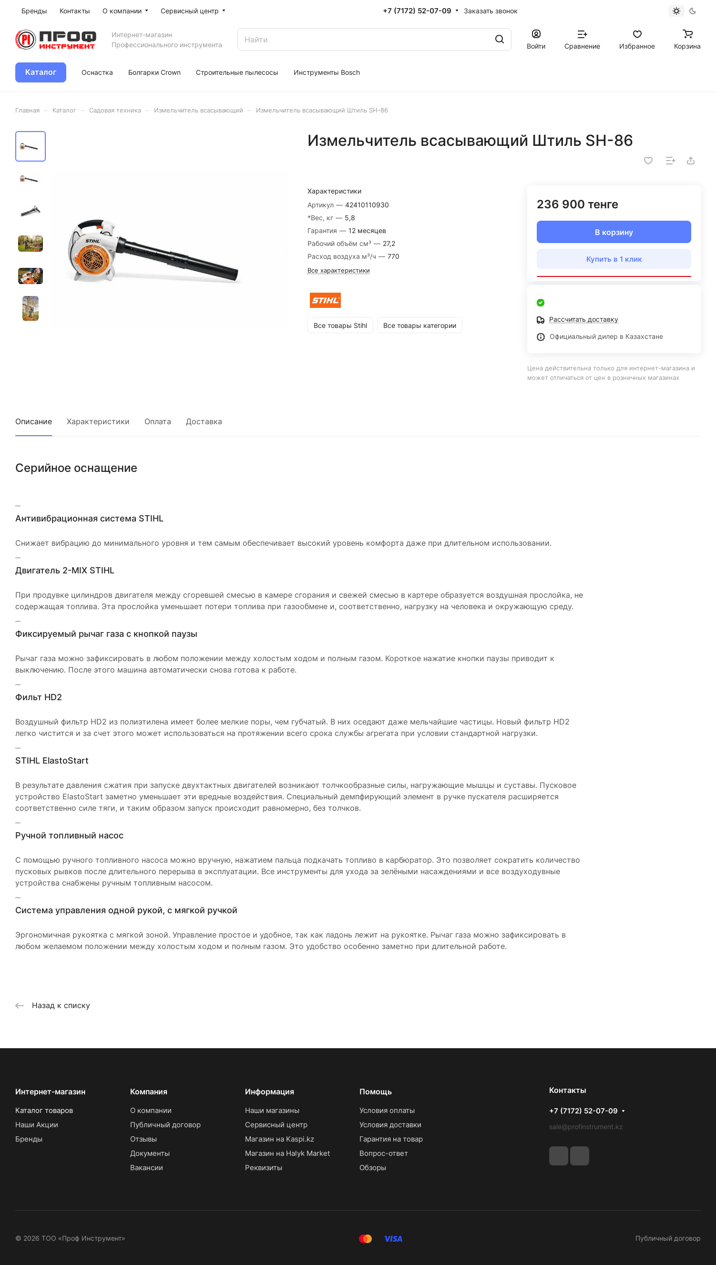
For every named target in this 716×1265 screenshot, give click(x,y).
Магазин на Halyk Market (287, 1153)
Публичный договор (165, 1124)
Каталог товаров (44, 1110)
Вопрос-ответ (383, 1153)
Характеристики (98, 421)
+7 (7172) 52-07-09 (417, 11)
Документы (150, 1153)
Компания (148, 1091)
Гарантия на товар (391, 1138)
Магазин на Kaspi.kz (279, 1138)
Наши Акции (36, 1124)
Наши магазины (272, 1110)
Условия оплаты (387, 1110)
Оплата (157, 421)
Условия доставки (390, 1124)
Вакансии (146, 1167)
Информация (269, 1091)
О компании (151, 1110)
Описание (33, 421)
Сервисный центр (276, 1124)
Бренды (28, 1138)
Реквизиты (263, 1167)
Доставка (204, 421)
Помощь (375, 1091)
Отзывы (143, 1138)
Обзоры (372, 1167)
